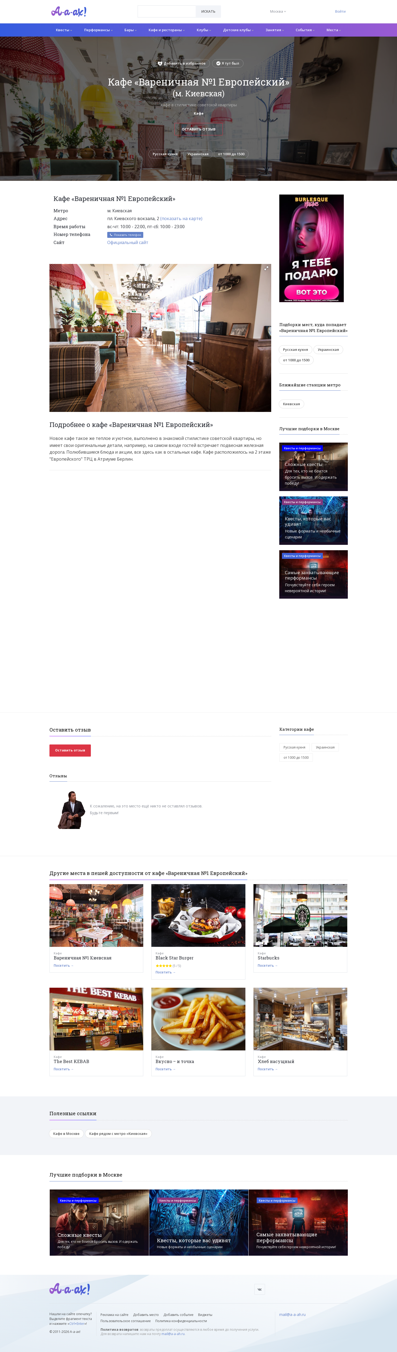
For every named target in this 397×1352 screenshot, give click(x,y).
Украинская (198, 153)
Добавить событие (178, 1314)
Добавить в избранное (182, 63)
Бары (130, 29)
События (305, 29)
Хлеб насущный (276, 1061)
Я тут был (227, 63)
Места (334, 29)
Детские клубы (238, 29)
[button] (266, 268)
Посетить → (64, 965)
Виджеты (205, 1314)
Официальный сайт (127, 242)
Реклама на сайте (114, 1314)
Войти (340, 11)
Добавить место (146, 1314)
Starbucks (268, 958)
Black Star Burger (175, 958)
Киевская (291, 403)
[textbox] (167, 7)
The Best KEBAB (71, 1061)
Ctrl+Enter (76, 1323)
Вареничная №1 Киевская (83, 958)
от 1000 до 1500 (231, 153)
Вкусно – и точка (175, 1061)
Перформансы (98, 29)
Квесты (64, 29)
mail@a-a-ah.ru (173, 1334)
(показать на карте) (181, 219)
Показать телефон (125, 235)
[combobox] (167, 11)
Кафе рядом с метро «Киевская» (118, 1133)
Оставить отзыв (199, 129)
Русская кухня (165, 153)
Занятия (275, 29)
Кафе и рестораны (167, 29)
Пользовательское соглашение (126, 1321)
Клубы (204, 29)
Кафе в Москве (66, 1133)
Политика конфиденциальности (181, 1321)
